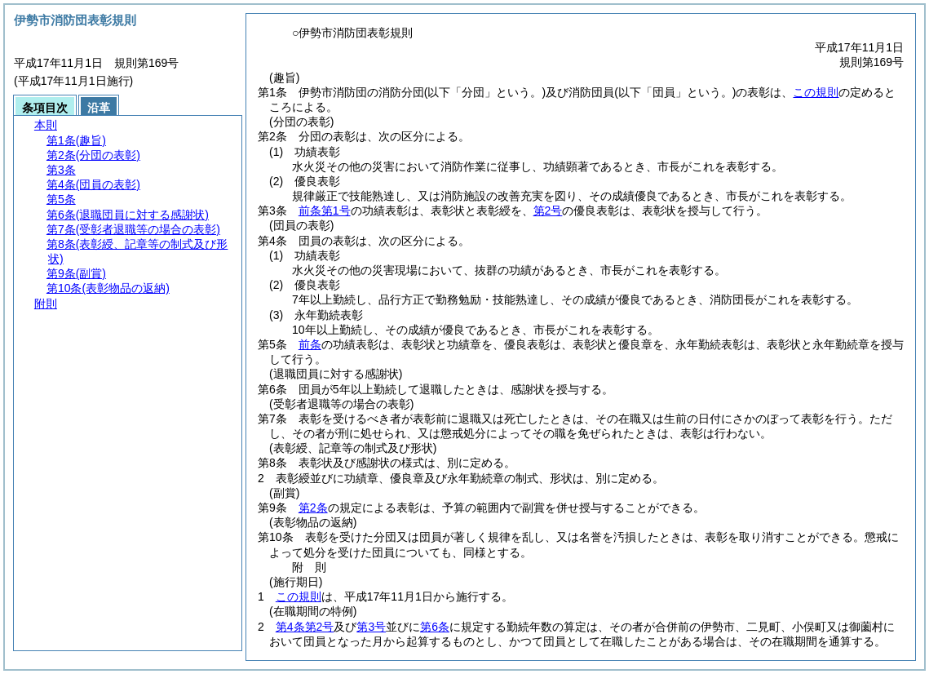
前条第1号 (325, 210)
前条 (310, 344)
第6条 (434, 626)
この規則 (815, 92)
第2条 (313, 507)
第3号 (371, 626)
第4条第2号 (305, 626)
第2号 (548, 210)
